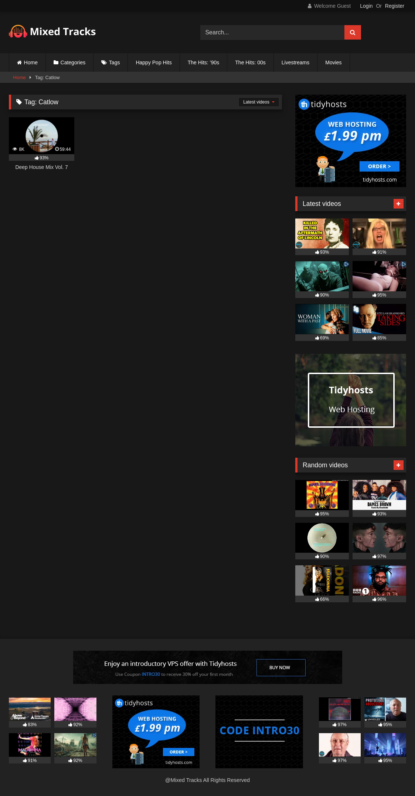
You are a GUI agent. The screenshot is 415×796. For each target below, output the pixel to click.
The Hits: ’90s (204, 62)
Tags (114, 62)
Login (366, 6)
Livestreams (295, 62)
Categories (73, 62)
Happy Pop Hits (153, 62)
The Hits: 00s (250, 62)
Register (394, 6)
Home (31, 62)
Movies (333, 62)
